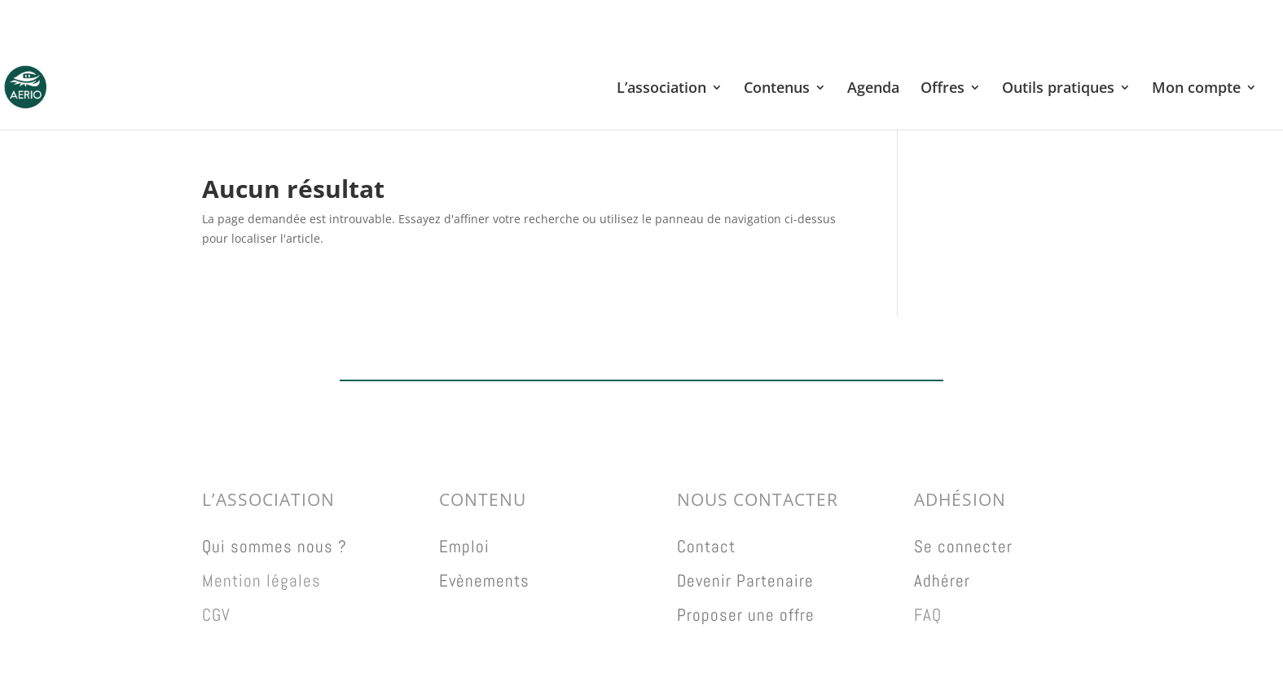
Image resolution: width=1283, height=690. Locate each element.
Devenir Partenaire (745, 580)
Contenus (777, 89)
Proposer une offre (746, 615)
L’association (661, 89)
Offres (942, 89)
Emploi (464, 546)
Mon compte (1196, 89)
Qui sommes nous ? (274, 546)
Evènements (484, 580)
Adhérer (942, 580)
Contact (706, 546)
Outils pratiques (1058, 89)
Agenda (873, 89)
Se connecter (963, 546)
